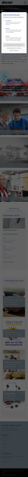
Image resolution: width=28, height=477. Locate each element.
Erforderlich (14, 22)
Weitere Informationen (14, 50)
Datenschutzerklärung (11, 48)
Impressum (18, 48)
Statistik (14, 38)
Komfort (14, 30)
